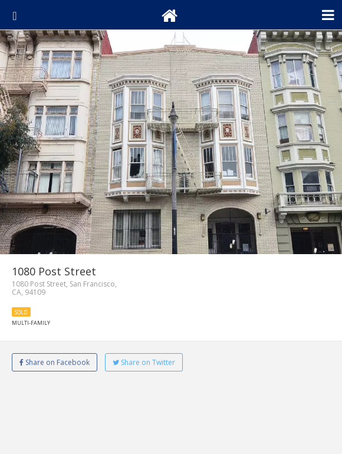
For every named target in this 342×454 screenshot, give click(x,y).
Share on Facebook (54, 362)
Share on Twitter (144, 362)
